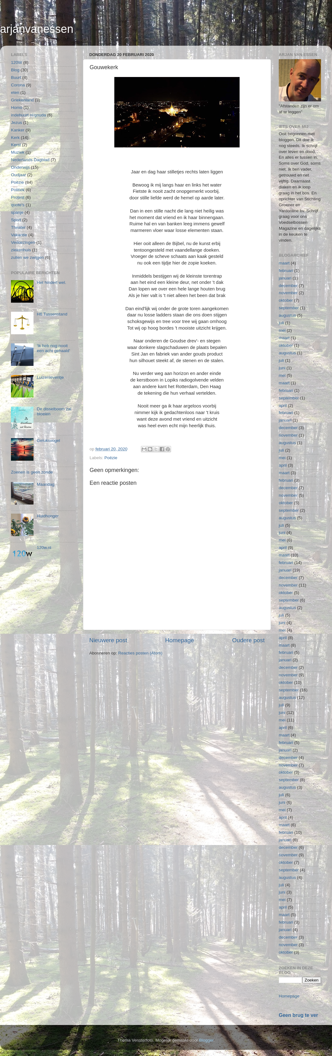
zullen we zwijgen (27, 257)
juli (281, 322)
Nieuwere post (108, 640)
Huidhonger (48, 516)
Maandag (45, 484)
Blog (15, 70)
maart (284, 263)
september (289, 307)
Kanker (17, 130)
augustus (287, 315)
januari (285, 278)
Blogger (206, 1040)
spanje (17, 212)
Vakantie (19, 235)
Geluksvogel (48, 440)
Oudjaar (18, 174)
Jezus (16, 122)
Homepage (179, 640)
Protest (17, 197)
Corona (18, 85)
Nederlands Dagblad (30, 159)
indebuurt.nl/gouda (28, 115)
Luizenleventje (50, 377)
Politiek (18, 189)
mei (282, 330)
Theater (18, 227)
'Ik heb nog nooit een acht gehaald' (53, 348)
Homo (16, 107)
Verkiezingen (23, 242)
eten (15, 92)
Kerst (16, 144)
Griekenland (22, 100)
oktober (286, 300)
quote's (17, 204)
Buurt (16, 77)
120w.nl (44, 547)
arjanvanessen (36, 29)
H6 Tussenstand (52, 314)
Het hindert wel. (51, 282)
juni (282, 368)
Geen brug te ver (298, 1015)
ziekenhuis (21, 250)
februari (286, 270)
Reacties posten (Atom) (140, 653)
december (288, 285)
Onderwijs (20, 167)
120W (16, 62)
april (283, 405)
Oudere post (248, 640)
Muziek (17, 152)
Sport (16, 220)
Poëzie (110, 457)
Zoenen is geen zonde (32, 472)
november (288, 292)
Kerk (15, 137)
